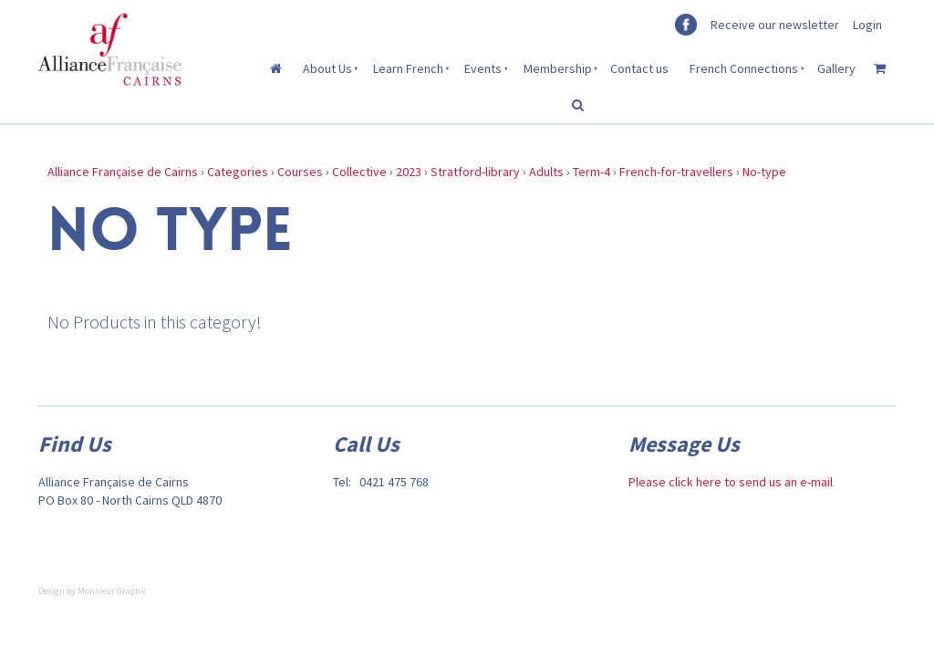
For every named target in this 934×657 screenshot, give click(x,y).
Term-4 (591, 171)
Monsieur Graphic (112, 591)
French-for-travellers (676, 171)
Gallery (836, 68)
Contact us (639, 68)
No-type (764, 171)
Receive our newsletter (775, 24)
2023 (408, 171)
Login (867, 24)
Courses (300, 171)
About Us (327, 68)
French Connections (744, 68)
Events (483, 68)
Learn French (408, 68)
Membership (558, 68)
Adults (546, 171)
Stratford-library (475, 171)
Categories (237, 171)
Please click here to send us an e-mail (730, 482)
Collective (359, 171)
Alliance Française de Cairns (122, 171)
